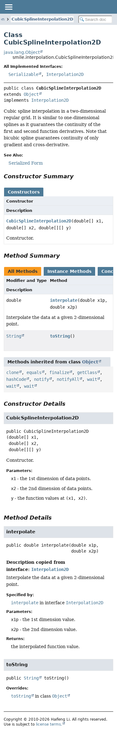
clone (12, 372)
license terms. (49, 724)
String (13, 336)
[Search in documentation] (95, 19)
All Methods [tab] (22, 271)
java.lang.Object (22, 52)
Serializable (23, 74)
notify (41, 379)
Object (31, 94)
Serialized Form (25, 163)
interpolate (63, 300)
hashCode (16, 379)
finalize (59, 372)
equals (34, 372)
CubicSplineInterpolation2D (42, 19)
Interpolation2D (65, 74)
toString (60, 336)
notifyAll (68, 379)
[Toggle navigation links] (8, 6)
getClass (87, 372)
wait (92, 379)
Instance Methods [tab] (69, 271)
